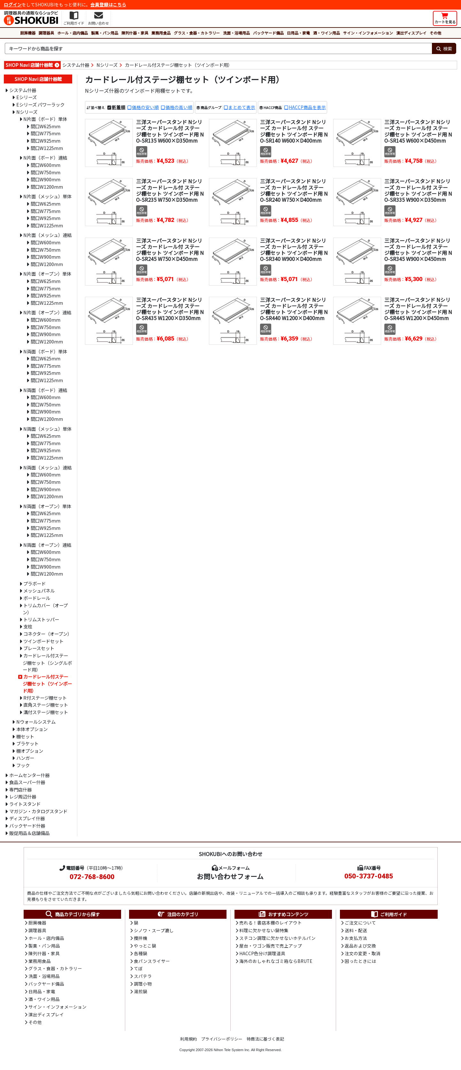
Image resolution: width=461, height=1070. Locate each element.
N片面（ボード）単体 (45, 118)
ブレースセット (38, 648)
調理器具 (46, 32)
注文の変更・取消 (362, 954)
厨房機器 (27, 32)
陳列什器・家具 (134, 32)
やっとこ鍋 (145, 946)
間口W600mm (45, 164)
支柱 (27, 626)
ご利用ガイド (388, 914)
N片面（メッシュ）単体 (47, 196)
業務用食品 (161, 32)
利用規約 (188, 1041)
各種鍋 (140, 954)
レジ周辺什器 (22, 796)
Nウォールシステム (36, 721)
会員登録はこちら (108, 4)
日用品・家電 (298, 32)
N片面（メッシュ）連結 (47, 235)
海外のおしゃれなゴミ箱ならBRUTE (275, 962)
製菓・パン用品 (104, 32)
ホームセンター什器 (29, 775)
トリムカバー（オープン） (45, 609)
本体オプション (32, 729)
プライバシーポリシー (221, 1041)
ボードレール (36, 597)
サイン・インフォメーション (368, 32)
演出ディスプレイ (411, 32)
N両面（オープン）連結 (47, 544)
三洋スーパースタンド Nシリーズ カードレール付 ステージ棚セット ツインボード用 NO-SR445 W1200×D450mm (418, 309)
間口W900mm (45, 179)
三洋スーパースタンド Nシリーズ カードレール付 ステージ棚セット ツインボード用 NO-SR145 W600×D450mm (418, 131)
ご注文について (360, 923)
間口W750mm (45, 172)
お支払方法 (356, 938)
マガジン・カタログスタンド (38, 811)
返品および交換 (360, 946)
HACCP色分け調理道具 (262, 954)
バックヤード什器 (27, 825)
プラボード (34, 583)
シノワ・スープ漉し (154, 930)
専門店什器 (20, 789)
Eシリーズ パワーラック (40, 104)
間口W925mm (45, 140)
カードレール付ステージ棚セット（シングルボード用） (47, 662)
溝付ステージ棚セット (45, 712)
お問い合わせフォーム (230, 876)
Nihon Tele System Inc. (232, 1052)
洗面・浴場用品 (236, 32)
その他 (435, 32)
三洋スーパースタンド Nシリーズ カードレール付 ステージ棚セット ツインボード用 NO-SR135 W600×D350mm (170, 131)
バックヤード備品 (268, 32)
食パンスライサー (152, 962)
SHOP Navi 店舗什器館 (29, 64)
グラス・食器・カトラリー (197, 32)
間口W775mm (45, 133)
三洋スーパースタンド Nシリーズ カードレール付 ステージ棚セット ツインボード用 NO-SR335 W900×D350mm (418, 190)
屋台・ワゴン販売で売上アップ (270, 946)
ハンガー (25, 757)
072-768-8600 (92, 877)
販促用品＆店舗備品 (29, 833)
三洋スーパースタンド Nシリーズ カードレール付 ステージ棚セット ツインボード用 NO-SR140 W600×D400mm (294, 131)
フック (23, 765)
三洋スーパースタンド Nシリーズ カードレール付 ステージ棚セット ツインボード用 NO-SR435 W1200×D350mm (170, 309)
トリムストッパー (41, 619)
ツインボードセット (43, 641)
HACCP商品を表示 (307, 107)
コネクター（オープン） (47, 633)
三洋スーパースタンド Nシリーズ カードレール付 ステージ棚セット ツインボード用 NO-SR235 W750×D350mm (170, 190)
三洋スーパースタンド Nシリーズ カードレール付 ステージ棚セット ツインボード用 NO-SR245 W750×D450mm (170, 250)
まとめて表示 (241, 107)
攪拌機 (140, 938)
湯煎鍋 (140, 993)
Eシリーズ (26, 97)
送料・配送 (356, 930)
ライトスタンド (25, 803)
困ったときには (360, 962)
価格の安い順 (145, 107)
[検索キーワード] (218, 48)
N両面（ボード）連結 (45, 390)
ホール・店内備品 (72, 32)
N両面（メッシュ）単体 (47, 428)
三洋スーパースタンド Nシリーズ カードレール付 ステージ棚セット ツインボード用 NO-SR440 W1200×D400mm (294, 309)
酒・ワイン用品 (326, 32)
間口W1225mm (47, 148)
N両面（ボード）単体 (45, 351)
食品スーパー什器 (27, 782)
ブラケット (27, 743)
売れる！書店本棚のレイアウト (270, 923)
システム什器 (75, 64)
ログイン (13, 4)
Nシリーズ (107, 64)
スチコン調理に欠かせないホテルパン (277, 938)
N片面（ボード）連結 (45, 157)
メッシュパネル (39, 590)
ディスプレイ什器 (27, 818)
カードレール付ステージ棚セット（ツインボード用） (178, 64)
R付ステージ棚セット (45, 697)
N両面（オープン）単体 (47, 506)
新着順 (118, 107)
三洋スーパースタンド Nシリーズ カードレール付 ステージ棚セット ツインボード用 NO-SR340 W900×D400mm (294, 250)
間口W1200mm (47, 186)
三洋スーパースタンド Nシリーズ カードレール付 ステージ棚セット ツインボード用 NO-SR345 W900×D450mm (418, 250)
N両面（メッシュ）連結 (47, 467)
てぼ (138, 969)
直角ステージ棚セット (45, 704)
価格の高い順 (178, 107)
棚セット (25, 736)
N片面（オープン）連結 (47, 312)
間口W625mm (45, 126)
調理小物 (143, 985)
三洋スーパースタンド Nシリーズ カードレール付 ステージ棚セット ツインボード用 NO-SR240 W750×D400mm (294, 190)
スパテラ (143, 977)
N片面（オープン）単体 (47, 273)
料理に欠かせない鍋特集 (263, 930)
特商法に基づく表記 (265, 1041)
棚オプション (29, 750)
